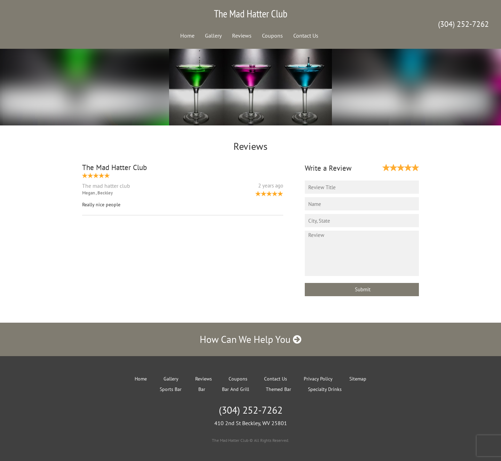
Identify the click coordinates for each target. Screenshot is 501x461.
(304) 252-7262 (463, 24)
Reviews (242, 35)
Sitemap (357, 379)
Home (187, 35)
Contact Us (305, 35)
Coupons (272, 35)
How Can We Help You (250, 339)
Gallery (213, 35)
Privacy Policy (318, 379)
